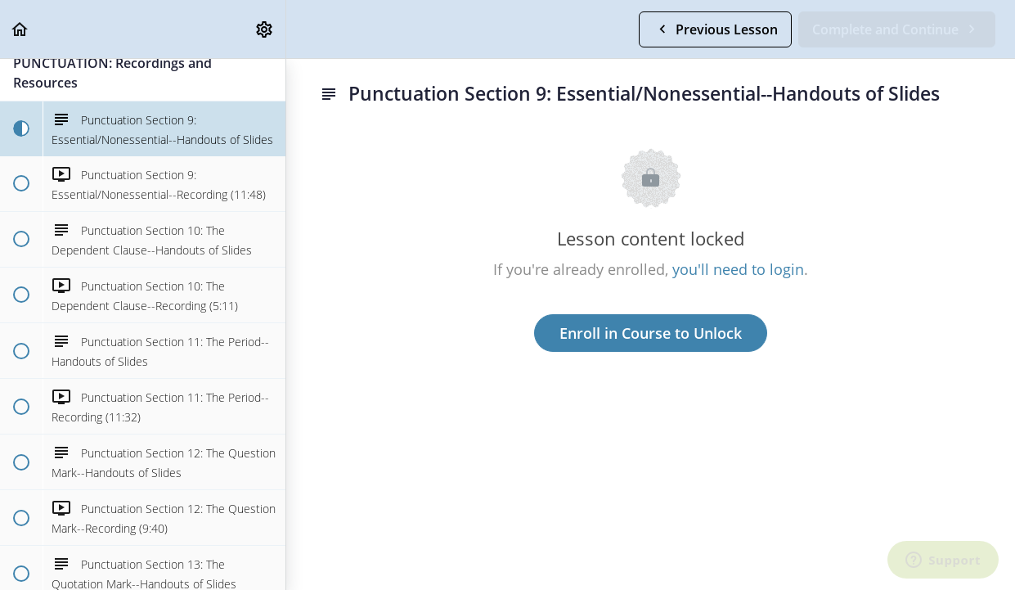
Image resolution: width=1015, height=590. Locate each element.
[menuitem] (265, 29)
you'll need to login (738, 269)
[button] (20, 29)
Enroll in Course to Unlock (650, 333)
